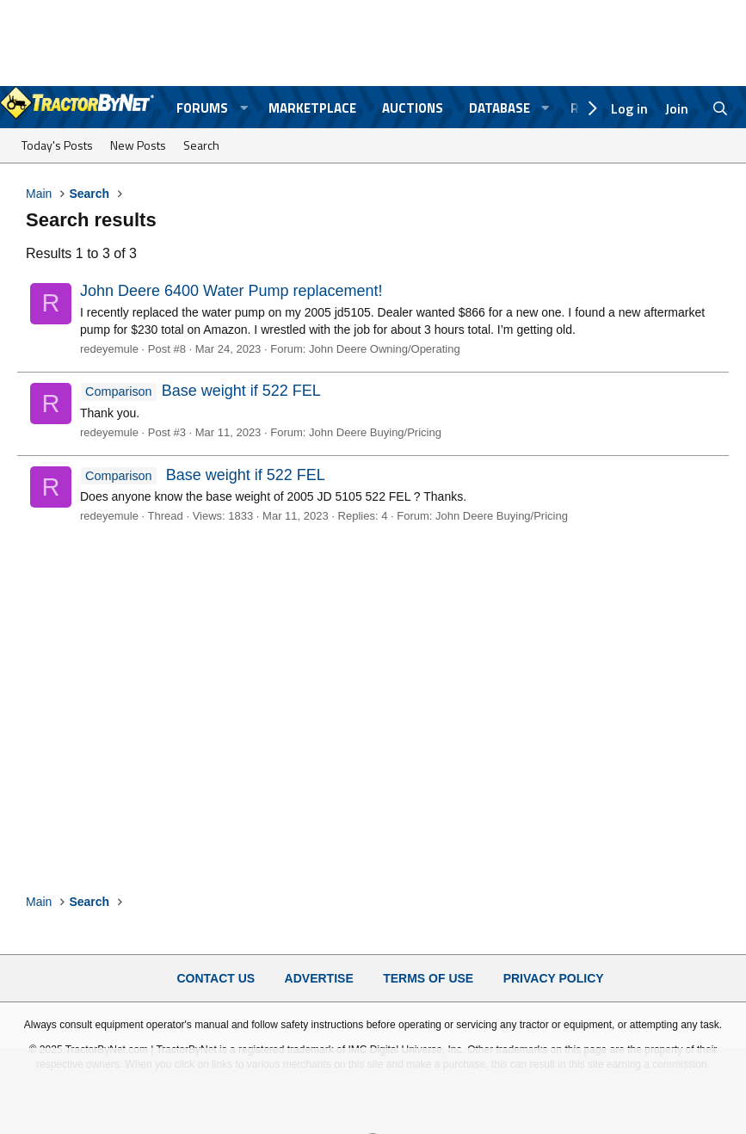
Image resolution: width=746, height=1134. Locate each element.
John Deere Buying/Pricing (375, 432)
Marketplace (312, 108)
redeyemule (109, 348)
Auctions (412, 108)
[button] (243, 108)
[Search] (720, 108)
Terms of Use (428, 978)
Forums (202, 108)
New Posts (138, 145)
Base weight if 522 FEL (200, 390)
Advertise (319, 978)
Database (499, 108)
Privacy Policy (553, 978)
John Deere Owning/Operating (384, 348)
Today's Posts (57, 145)
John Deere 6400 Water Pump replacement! (231, 290)
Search (201, 145)
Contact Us (215, 978)
